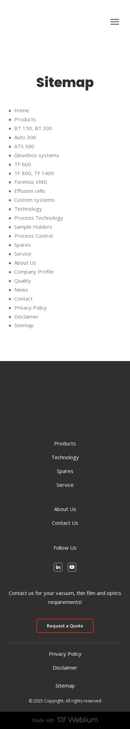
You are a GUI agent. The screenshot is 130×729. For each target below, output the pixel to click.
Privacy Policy (30, 307)
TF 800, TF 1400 (34, 173)
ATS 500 (24, 146)
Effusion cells (29, 190)
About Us (25, 262)
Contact (23, 298)
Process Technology (38, 217)
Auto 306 (25, 137)
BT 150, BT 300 (33, 128)
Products (25, 119)
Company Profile (34, 271)
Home (21, 110)
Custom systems (34, 199)
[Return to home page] (18, 21)
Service (23, 253)
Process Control (33, 235)
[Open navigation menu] (115, 22)
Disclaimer (26, 316)
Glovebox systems (36, 155)
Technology (28, 208)
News (21, 289)
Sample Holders (33, 226)
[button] (58, 567)
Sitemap (24, 325)
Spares (22, 244)
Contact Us (65, 522)
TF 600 (22, 164)
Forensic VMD (30, 181)
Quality (22, 280)
